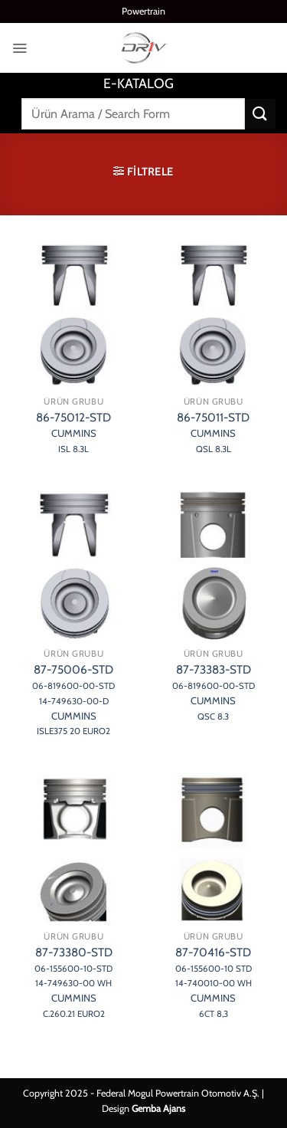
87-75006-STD (73, 699)
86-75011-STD (213, 432)
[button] (19, 48)
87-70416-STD (213, 982)
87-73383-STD (213, 692)
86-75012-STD (73, 432)
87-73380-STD (73, 982)
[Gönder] (260, 114)
